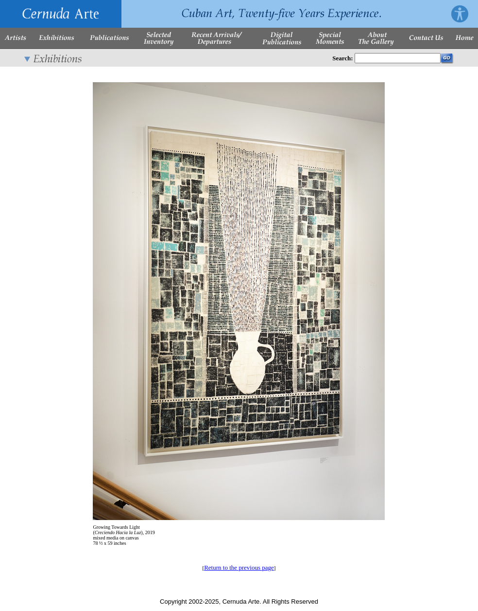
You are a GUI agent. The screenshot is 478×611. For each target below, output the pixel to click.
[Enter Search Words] (398, 58)
